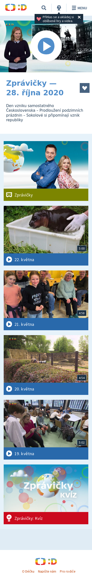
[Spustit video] (46, 46)
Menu (78, 8)
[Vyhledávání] (44, 8)
